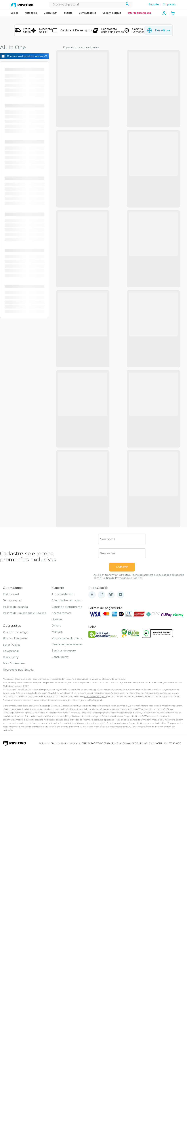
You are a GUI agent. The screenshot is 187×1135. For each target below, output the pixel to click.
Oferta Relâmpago (139, 12)
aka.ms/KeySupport (95, 780)
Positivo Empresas (15, 722)
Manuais (57, 715)
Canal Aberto (60, 740)
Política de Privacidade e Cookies (122, 662)
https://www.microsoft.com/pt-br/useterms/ (116, 789)
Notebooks (31, 12)
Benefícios (158, 30)
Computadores (87, 12)
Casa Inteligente (111, 12)
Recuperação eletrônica (67, 722)
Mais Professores (14, 747)
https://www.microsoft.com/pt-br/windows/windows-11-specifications (102, 800)
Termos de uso (12, 684)
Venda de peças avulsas (67, 728)
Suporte (153, 4)
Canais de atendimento (67, 690)
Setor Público (11, 728)
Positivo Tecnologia (15, 716)
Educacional (11, 734)
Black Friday (11, 741)
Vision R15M (50, 12)
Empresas (169, 4)
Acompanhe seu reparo (67, 684)
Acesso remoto (62, 696)
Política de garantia (15, 690)
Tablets (68, 12)
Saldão (14, 12)
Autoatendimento (63, 678)
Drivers (56, 709)
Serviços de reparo (64, 734)
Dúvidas (57, 703)
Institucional (11, 678)
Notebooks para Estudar (19, 753)
